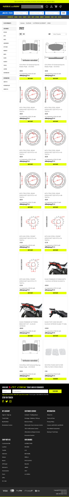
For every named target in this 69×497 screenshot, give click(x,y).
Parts (52, 17)
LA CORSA (27, 474)
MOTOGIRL (27, 453)
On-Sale (59, 17)
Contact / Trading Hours (31, 415)
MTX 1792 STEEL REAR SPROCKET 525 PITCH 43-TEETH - (28, 152)
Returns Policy (7, 85)
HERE (40, 394)
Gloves (29, 17)
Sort (49, 34)
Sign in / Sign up (6, 415)
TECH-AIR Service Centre (31, 428)
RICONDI (27, 447)
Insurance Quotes (29, 435)
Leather (15, 17)
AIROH (26, 467)
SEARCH (63, 13)
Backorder (30, 379)
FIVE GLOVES (28, 460)
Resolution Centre (7, 425)
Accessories (47, 17)
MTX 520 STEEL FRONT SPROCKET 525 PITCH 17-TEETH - (28, 281)
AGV (26, 470)
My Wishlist (5, 421)
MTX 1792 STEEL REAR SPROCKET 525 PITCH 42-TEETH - (53, 109)
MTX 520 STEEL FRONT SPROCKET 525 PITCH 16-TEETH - (53, 238)
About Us (5, 82)
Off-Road (37, 17)
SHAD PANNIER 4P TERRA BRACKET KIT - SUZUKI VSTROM (28, 324)
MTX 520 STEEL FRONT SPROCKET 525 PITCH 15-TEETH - (28, 238)
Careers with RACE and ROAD (55, 425)
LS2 (26, 450)
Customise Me (10, 17)
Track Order (5, 418)
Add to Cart (30, 78)
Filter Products (7, 23)
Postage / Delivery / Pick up (32, 418)
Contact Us (6, 89)
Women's (42, 17)
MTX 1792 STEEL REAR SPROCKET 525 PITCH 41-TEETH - (28, 109)
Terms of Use (51, 418)
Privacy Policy (50, 421)
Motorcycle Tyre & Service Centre (34, 425)
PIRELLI (27, 457)
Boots (33, 17)
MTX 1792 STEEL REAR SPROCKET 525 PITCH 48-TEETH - (54, 195)
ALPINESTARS (28, 443)
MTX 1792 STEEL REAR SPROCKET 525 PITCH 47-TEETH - (28, 195)
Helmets (24, 17)
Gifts (56, 17)
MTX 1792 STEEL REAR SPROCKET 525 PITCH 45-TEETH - (53, 152)
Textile (20, 17)
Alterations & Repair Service (32, 432)
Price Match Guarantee (53, 428)
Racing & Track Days (52, 432)
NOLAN (27, 464)
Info (29, 75)
